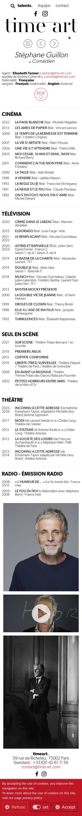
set (45, 807)
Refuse (18, 807)
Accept (68, 807)
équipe (44, 6)
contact (62, 6)
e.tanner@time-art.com (55, 73)
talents (24, 6)
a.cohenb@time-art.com (58, 77)
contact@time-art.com (41, 767)
